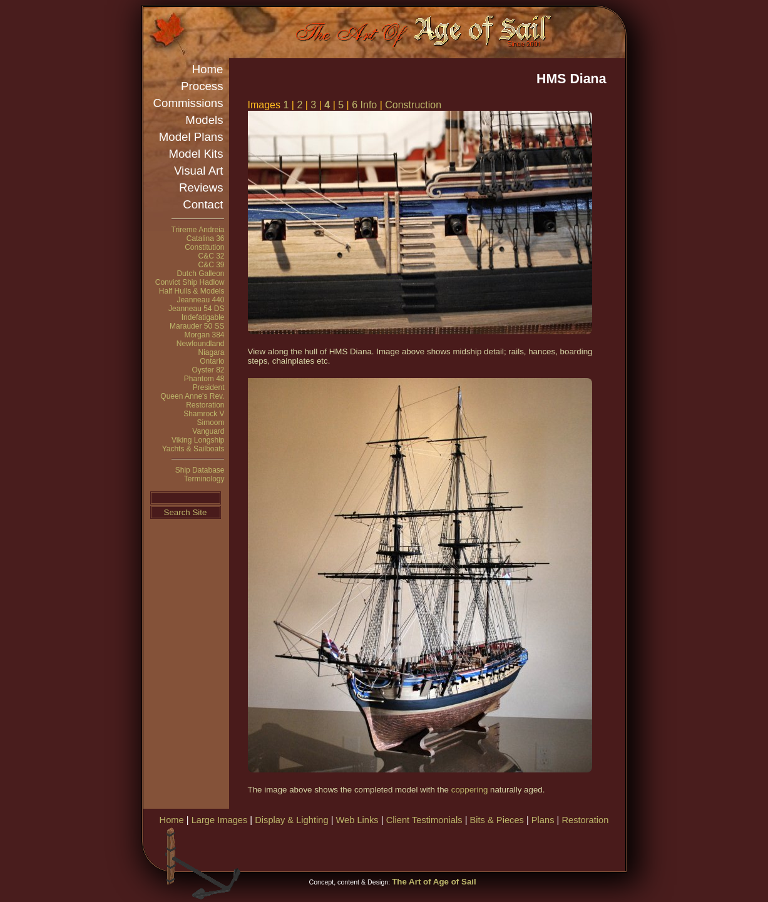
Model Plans (191, 136)
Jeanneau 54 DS (196, 308)
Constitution (204, 247)
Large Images (220, 820)
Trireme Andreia (198, 229)
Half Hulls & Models (192, 291)
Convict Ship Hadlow (190, 282)
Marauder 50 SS (197, 326)
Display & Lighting (291, 820)
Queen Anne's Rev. (192, 396)
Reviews (201, 187)
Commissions (188, 103)
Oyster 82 (208, 370)
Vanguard (208, 431)
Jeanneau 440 (200, 299)
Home (207, 69)
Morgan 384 (204, 335)
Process (202, 86)
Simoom (210, 422)
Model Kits (195, 153)
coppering (469, 789)
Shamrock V (203, 413)
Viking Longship (198, 440)
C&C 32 (211, 256)
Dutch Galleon (200, 273)
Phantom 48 (204, 378)
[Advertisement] (477, 847)
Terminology (204, 478)
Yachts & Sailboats (193, 448)
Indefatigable (203, 317)
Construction (413, 105)
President (209, 387)
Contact (203, 204)
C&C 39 (211, 264)
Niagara (211, 352)
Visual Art (198, 170)
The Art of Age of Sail (434, 881)
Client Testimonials (424, 820)
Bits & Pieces (497, 820)
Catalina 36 (206, 238)
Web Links (357, 820)
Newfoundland (201, 343)
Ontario (212, 361)
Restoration (205, 405)
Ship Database (200, 470)
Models (204, 119)
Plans (543, 820)
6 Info (364, 105)
